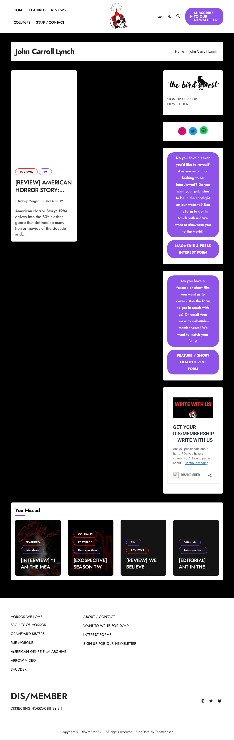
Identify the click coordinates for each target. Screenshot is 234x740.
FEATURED (37, 10)
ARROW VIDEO (23, 660)
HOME (19, 10)
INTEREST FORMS (97, 634)
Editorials (190, 542)
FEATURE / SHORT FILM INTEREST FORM (193, 362)
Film (133, 542)
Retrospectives (87, 550)
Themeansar (163, 731)
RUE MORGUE (22, 642)
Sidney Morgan (28, 201)
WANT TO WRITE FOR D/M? (106, 625)
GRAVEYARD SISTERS (28, 633)
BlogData (142, 731)
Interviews (32, 550)
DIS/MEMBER (39, 696)
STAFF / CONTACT (50, 22)
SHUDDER (19, 669)
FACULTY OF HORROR (28, 624)
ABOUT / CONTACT (99, 616)
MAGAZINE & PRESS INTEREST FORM (193, 249)
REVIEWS (58, 10)
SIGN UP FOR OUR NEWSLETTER (109, 643)
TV (45, 172)
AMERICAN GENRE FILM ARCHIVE (38, 651)
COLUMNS (22, 22)
